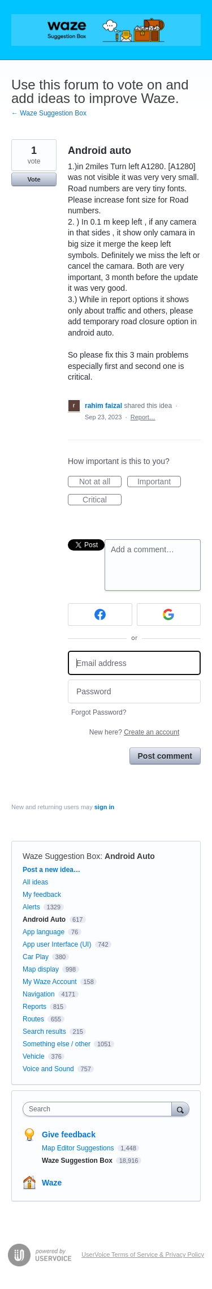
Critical (102, 500)
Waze (52, 1182)
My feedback (42, 895)
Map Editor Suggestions (79, 1148)
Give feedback (69, 1134)
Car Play (36, 957)
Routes (33, 1019)
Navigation (39, 994)
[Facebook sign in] (100, 614)
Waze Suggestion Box (61, 856)
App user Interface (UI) (57, 944)
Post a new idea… (51, 870)
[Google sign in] (169, 614)
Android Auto (130, 856)
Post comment (165, 755)
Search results (44, 1032)
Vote (33, 179)
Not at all (100, 482)
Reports (34, 1007)
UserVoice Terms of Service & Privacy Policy (142, 1254)
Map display (41, 969)
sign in (104, 807)
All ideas (35, 882)
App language (43, 932)
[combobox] (99, 1109)
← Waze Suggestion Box (48, 113)
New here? (134, 732)
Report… (143, 417)
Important (159, 482)
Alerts (31, 907)
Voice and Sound (48, 1069)
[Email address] (134, 663)
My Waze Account (50, 982)
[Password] (134, 692)
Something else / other (56, 1044)
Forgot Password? (98, 712)
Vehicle (34, 1056)
